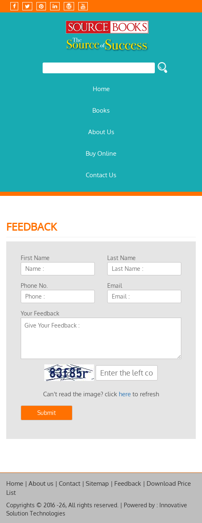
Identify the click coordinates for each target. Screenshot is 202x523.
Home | (16, 483)
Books (101, 110)
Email (114, 285)
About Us (101, 132)
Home (101, 89)
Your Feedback (40, 313)
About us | (43, 483)
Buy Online (101, 153)
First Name (35, 257)
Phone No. (34, 285)
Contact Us (101, 175)
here (125, 394)
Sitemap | (99, 483)
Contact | (71, 483)
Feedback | (129, 483)
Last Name (121, 257)
